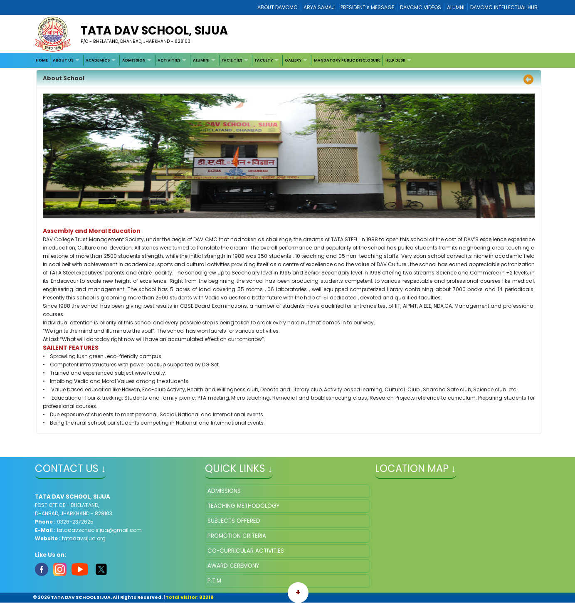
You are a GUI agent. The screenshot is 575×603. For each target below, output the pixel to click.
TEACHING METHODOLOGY (243, 506)
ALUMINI (201, 60)
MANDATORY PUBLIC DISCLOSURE (347, 60)
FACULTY (264, 60)
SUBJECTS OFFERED (233, 521)
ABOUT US (63, 60)
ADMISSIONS (224, 491)
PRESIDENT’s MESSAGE (367, 7)
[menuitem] (41, 60)
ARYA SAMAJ (319, 7)
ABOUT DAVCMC (277, 7)
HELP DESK (395, 60)
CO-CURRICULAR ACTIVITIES (245, 551)
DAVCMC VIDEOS (420, 7)
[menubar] (224, 60)
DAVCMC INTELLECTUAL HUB (504, 7)
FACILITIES (232, 60)
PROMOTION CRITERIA (236, 536)
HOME (42, 60)
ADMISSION (134, 60)
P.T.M (214, 581)
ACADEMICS (98, 60)
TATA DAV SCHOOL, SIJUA (154, 30)
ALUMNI (455, 7)
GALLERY (293, 60)
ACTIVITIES (169, 60)
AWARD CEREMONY (233, 566)
